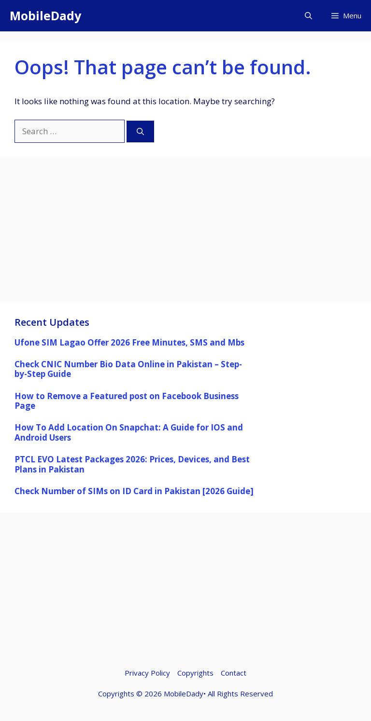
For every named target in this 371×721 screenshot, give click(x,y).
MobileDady (45, 15)
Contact (233, 673)
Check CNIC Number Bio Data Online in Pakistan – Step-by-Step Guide (128, 369)
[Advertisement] (185, 234)
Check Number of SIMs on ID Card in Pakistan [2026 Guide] (134, 491)
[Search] (140, 131)
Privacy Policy (147, 673)
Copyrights (195, 673)
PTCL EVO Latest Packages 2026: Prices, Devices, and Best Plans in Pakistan (132, 464)
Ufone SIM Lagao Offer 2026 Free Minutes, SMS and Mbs (129, 342)
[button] (308, 15)
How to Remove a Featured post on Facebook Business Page (126, 400)
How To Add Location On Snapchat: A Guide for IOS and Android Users (128, 432)
